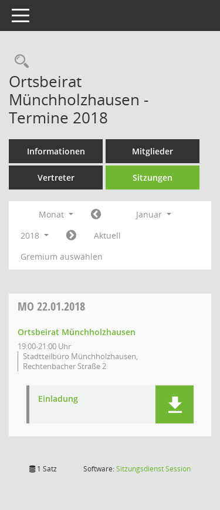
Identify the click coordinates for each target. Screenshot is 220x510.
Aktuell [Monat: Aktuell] (107, 235)
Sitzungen (152, 177)
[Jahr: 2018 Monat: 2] (71, 235)
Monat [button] (56, 214)
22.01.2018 (51, 306)
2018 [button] (35, 235)
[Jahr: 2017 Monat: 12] (96, 214)
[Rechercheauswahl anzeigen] (19, 61)
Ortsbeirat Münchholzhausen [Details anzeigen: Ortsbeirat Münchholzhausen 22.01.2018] (77, 331)
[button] (174, 404)
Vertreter (56, 177)
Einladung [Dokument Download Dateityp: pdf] (58, 399)
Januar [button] (153, 214)
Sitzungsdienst (153, 469)
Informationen (56, 151)
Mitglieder (152, 151)
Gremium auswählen (62, 256)
